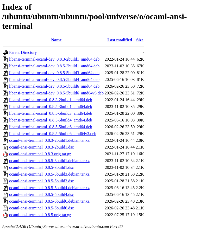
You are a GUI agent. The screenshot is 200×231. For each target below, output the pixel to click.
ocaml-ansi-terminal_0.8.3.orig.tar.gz (40, 154)
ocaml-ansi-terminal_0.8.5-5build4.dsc (41, 194)
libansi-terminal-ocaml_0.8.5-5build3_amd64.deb (50, 113)
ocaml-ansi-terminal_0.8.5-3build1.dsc (41, 167)
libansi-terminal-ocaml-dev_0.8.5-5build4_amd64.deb (54, 79)
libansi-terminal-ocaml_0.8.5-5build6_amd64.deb (50, 127)
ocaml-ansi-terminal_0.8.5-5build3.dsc (41, 181)
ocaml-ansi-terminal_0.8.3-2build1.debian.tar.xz (49, 140)
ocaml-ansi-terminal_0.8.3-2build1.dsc (41, 147)
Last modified (119, 40)
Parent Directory (23, 52)
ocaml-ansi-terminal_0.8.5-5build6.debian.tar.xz (49, 201)
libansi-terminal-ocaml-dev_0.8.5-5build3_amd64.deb (54, 72)
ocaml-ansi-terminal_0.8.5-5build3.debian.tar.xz (49, 174)
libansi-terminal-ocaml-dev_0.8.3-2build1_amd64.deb (54, 59)
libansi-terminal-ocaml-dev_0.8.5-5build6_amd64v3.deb (56, 93)
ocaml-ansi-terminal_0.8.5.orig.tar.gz (40, 215)
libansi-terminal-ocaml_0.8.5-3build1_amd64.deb (50, 106)
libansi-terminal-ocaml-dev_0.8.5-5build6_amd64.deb (54, 86)
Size (139, 40)
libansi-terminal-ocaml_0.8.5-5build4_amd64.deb (50, 120)
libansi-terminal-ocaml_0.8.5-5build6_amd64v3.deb (52, 133)
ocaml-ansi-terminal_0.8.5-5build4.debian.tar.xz (49, 187)
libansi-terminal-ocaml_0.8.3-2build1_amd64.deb (50, 100)
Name (56, 40)
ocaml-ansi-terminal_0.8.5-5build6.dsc (41, 208)
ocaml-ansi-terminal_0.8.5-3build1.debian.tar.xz (49, 160)
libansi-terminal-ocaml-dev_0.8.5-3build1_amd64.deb (54, 66)
